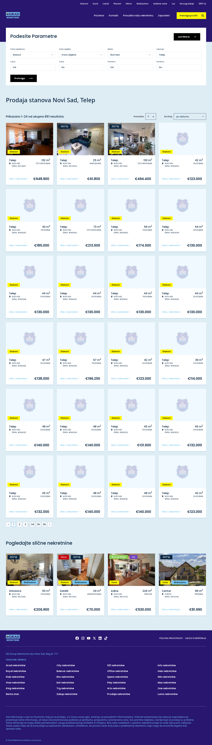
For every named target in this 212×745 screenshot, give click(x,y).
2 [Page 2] (19, 523)
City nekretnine (66, 664)
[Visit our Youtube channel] (88, 637)
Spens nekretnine (117, 676)
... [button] (29, 523)
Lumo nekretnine (168, 693)
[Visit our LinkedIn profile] (100, 637)
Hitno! (129, 3)
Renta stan (12, 693)
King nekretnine (15, 687)
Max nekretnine (167, 681)
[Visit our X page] (94, 637)
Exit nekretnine (65, 681)
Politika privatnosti (171, 637)
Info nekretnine (167, 664)
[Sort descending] (153, 115)
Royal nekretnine (16, 670)
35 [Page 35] (38, 523)
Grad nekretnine (15, 664)
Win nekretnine (166, 676)
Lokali (106, 3)
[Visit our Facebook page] (77, 637)
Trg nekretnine (65, 687)
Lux (173, 3)
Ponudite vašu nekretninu (138, 15)
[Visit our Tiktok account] (106, 637)
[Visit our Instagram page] (83, 637)
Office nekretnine (117, 670)
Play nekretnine (116, 681)
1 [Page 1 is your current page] (13, 523)
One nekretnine (167, 687)
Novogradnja (187, 3)
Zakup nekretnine (67, 693)
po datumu (182, 115)
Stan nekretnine (15, 681)
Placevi (117, 3)
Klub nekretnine (15, 676)
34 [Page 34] (32, 523)
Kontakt (113, 15)
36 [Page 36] (44, 523)
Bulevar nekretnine (68, 670)
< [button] (8, 523)
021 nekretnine (116, 664)
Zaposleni (164, 15)
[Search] (202, 15)
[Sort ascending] (148, 115)
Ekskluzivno (143, 3)
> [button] (49, 523)
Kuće (95, 3)
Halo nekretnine (167, 670)
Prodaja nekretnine (118, 693)
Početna (99, 15)
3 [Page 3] (25, 523)
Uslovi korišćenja (195, 637)
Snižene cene (160, 3)
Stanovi (84, 3)
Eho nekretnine (65, 676)
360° (202, 3)
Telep (162, 53)
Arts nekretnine (116, 687)
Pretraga (23, 77)
